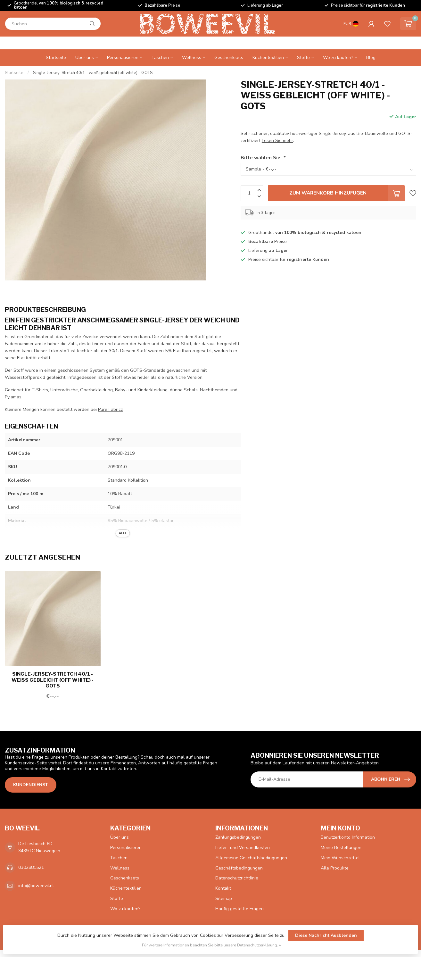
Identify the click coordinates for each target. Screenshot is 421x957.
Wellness (191, 57)
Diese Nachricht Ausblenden (326, 935)
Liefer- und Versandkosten (242, 848)
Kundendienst (30, 785)
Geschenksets (228, 57)
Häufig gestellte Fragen (239, 909)
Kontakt (223, 888)
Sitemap (223, 898)
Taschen (160, 57)
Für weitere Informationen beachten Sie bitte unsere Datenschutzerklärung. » (211, 945)
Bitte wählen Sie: (263, 157)
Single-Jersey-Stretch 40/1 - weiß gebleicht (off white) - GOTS (93, 73)
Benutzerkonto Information (348, 837)
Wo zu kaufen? (338, 57)
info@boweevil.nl (36, 886)
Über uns (84, 57)
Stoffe (303, 57)
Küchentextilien (268, 57)
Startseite (56, 57)
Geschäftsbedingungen (239, 868)
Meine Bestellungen (341, 848)
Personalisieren (122, 57)
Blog (371, 57)
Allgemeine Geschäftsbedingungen (251, 858)
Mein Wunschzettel (340, 858)
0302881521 (31, 867)
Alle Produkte (335, 868)
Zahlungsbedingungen (238, 837)
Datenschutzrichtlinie (236, 878)
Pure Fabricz (110, 409)
